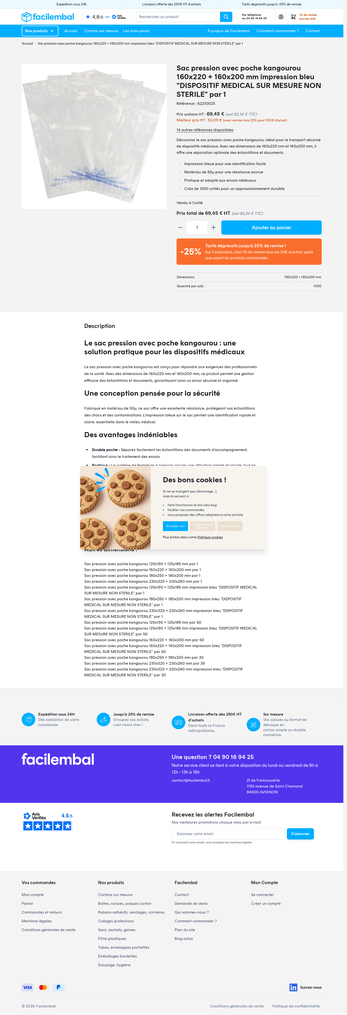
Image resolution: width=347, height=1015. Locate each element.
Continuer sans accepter (203, 526)
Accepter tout (175, 526)
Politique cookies (210, 537)
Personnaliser (230, 526)
